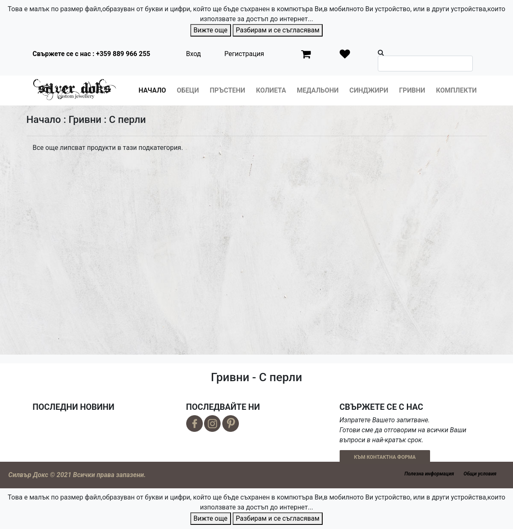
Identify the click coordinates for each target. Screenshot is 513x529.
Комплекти (456, 90)
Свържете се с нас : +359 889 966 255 (92, 54)
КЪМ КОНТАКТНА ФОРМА (385, 457)
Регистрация (244, 54)
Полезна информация (429, 474)
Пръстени (228, 90)
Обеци (188, 90)
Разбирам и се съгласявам (278, 30)
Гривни (412, 90)
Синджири (368, 90)
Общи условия (480, 474)
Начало (152, 90)
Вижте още (211, 30)
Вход (193, 54)
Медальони (318, 90)
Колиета (271, 90)
